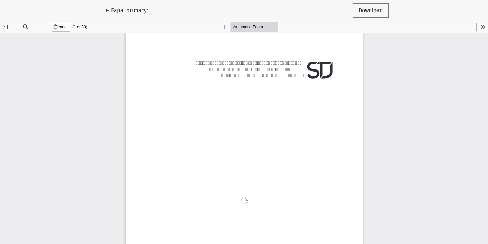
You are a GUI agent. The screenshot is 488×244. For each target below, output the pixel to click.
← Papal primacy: (129, 10)
